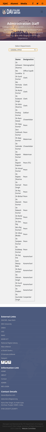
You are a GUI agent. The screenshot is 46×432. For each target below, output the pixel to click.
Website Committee (29, 428)
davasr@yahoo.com (8, 395)
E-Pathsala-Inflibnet (8, 354)
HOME (3, 371)
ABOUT (3, 375)
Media (23, 3)
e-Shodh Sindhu (6, 350)
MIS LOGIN (5, 386)
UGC (2, 331)
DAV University (6, 324)
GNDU (3, 328)
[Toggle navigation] (41, 12)
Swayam (4, 358)
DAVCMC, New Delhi (8, 320)
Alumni (14, 3)
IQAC (6, 3)
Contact (4, 379)
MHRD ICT (4, 339)
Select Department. (23, 46)
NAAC (3, 335)
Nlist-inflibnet (6, 347)
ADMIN (3, 383)
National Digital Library (9, 343)
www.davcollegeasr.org (9, 399)
